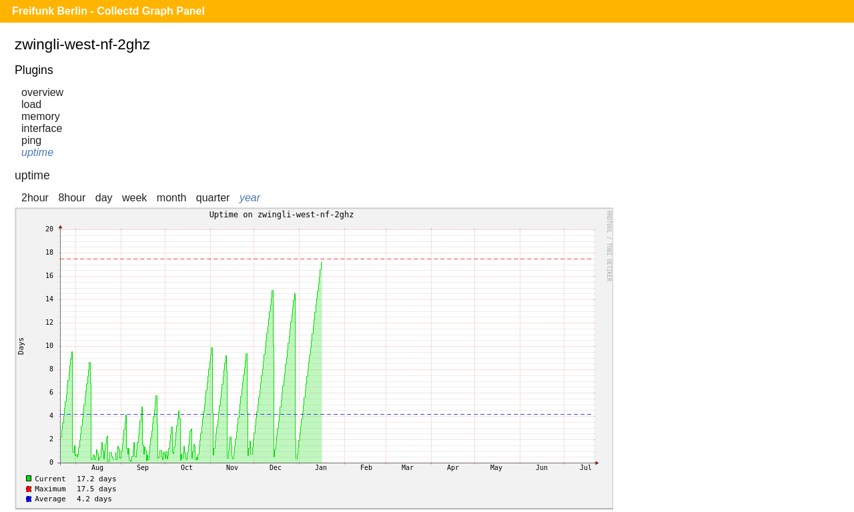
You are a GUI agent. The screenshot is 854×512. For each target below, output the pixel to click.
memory (40, 116)
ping (31, 140)
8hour (71, 197)
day (104, 197)
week (134, 197)
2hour (35, 197)
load (31, 104)
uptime (37, 152)
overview (42, 92)
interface (41, 128)
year (250, 197)
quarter (213, 197)
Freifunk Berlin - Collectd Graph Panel (108, 11)
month (171, 197)
